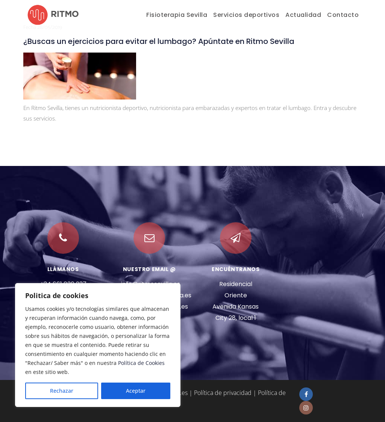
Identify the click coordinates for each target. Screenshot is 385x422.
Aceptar (136, 390)
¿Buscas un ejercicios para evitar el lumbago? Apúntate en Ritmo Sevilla (158, 41)
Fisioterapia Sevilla (176, 15)
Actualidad (303, 15)
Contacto (343, 15)
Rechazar (61, 390)
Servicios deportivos (246, 15)
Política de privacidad (223, 393)
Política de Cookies (141, 362)
